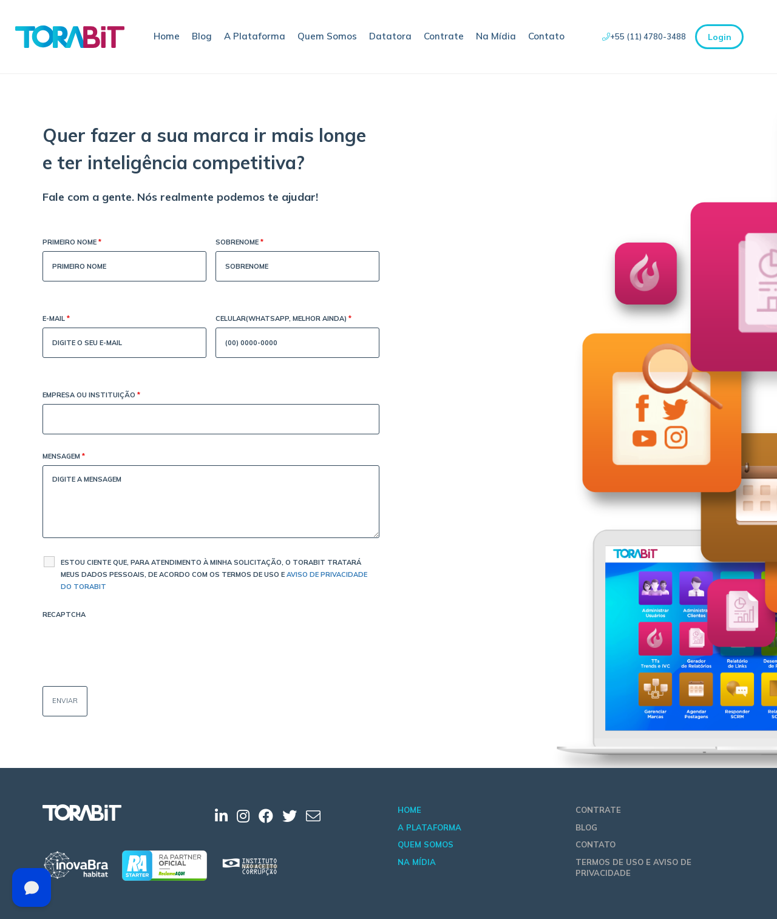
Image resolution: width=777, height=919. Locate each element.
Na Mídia (496, 36)
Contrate (444, 36)
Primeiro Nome (71, 243)
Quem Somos (327, 36)
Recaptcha (64, 614)
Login (719, 37)
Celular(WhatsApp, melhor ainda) (283, 319)
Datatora (390, 36)
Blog (202, 36)
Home (167, 36)
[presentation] (134, 647)
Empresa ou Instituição (91, 396)
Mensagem (63, 457)
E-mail (56, 319)
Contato (546, 36)
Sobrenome (239, 243)
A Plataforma (254, 36)
